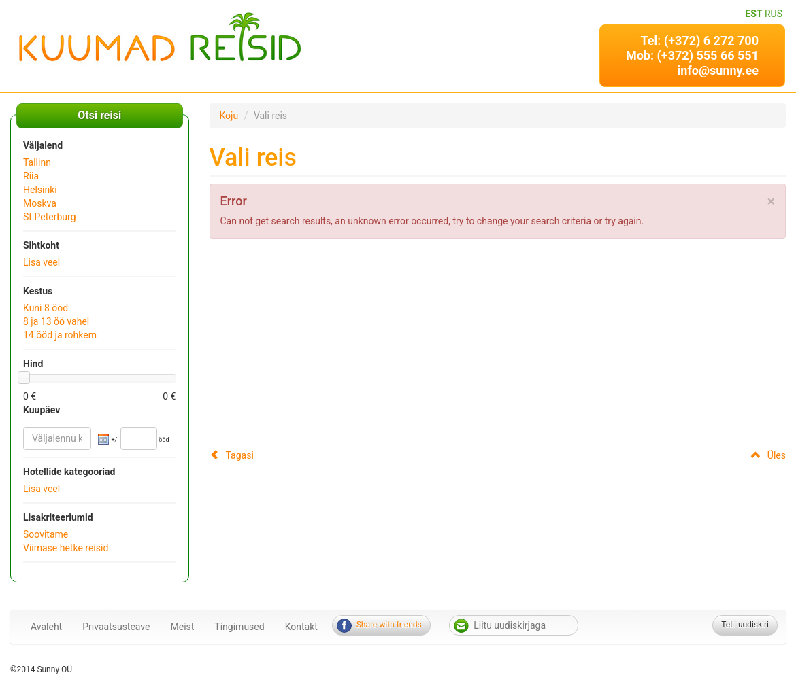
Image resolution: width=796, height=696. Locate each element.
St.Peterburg (49, 216)
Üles (768, 455)
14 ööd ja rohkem (60, 335)
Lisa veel (41, 262)
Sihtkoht (41, 245)
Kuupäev (41, 409)
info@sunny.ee (718, 70)
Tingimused (239, 626)
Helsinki (40, 189)
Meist (183, 626)
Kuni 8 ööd (45, 307)
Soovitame (45, 534)
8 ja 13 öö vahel (56, 321)
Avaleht (46, 626)
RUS (773, 13)
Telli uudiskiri (745, 624)
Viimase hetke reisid (65, 547)
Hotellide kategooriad (69, 471)
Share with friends (389, 624)
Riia (31, 176)
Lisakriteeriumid (58, 517)
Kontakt (301, 626)
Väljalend (43, 145)
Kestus (37, 290)
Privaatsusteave (116, 626)
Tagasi (232, 455)
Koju (229, 115)
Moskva (39, 203)
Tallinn (37, 162)
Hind (33, 363)
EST (753, 13)
